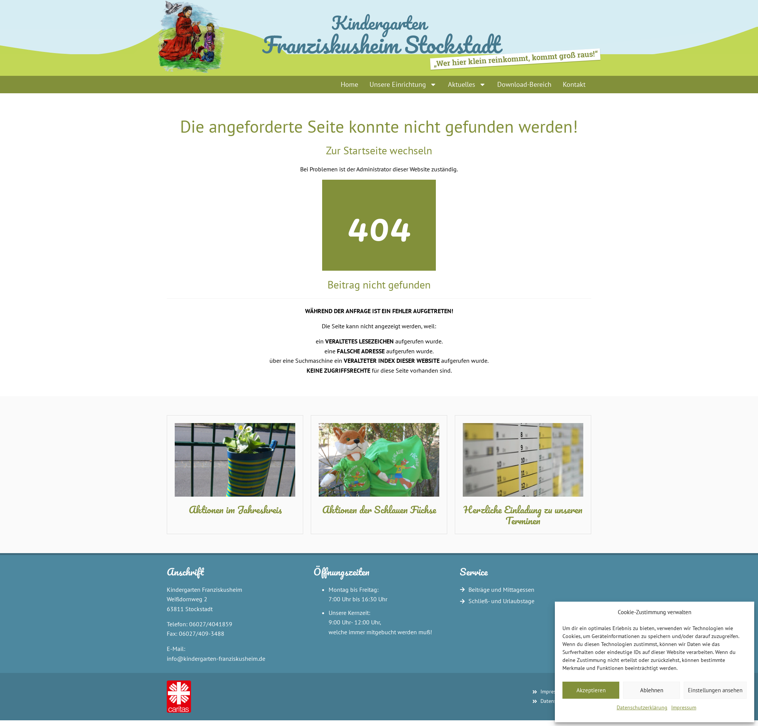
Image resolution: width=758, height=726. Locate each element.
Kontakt (574, 84)
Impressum (683, 707)
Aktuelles (467, 84)
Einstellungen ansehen (715, 690)
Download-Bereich (524, 84)
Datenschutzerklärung (642, 707)
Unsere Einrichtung (403, 84)
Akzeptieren (591, 690)
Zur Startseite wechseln (379, 150)
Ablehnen (651, 690)
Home (349, 84)
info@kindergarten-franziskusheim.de (216, 658)
